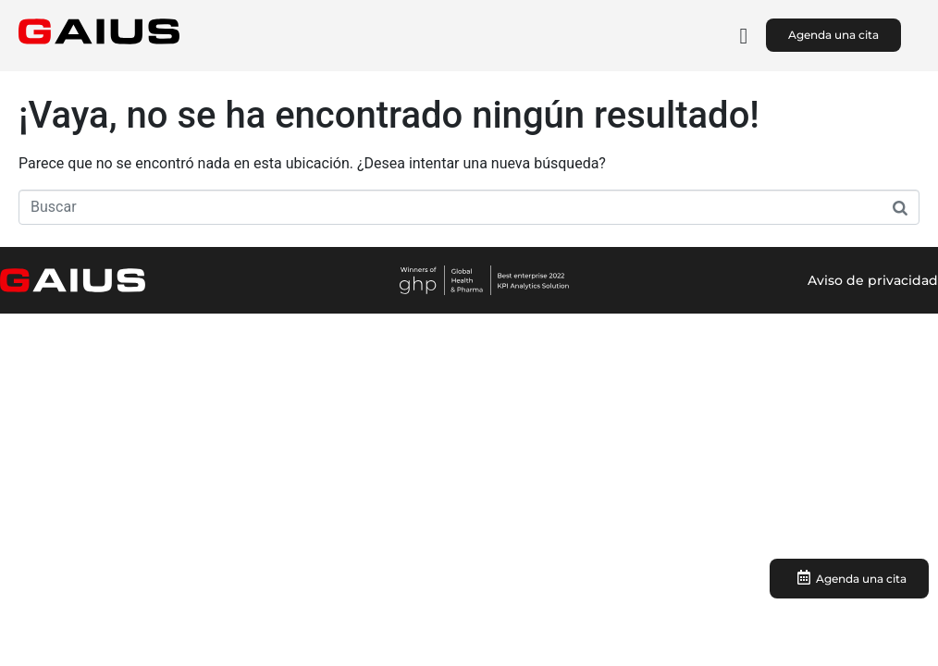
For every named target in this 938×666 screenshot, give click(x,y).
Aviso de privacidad (873, 280)
